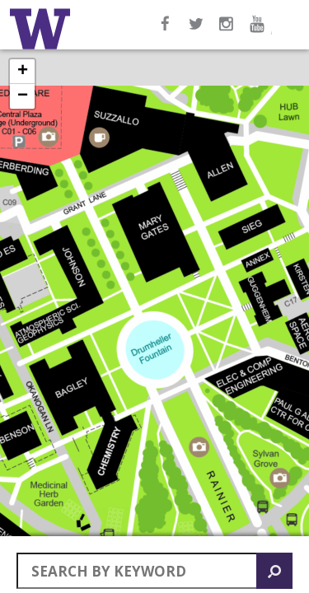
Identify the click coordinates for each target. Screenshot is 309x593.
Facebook (165, 32)
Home (43, 28)
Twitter (197, 32)
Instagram (228, 32)
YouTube (259, 32)
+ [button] (22, 71)
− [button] (22, 96)
